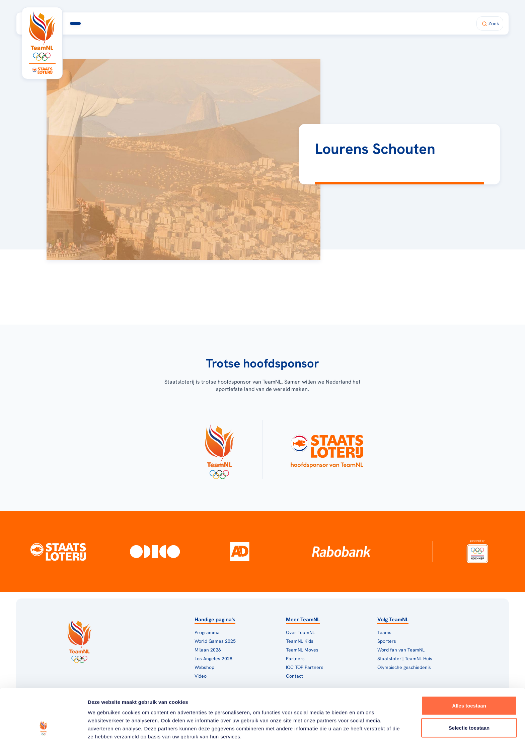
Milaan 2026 (191, 23)
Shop (330, 23)
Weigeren (469, 700)
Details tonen (362, 726)
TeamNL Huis (240, 23)
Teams (384, 632)
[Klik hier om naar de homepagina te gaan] (42, 36)
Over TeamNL (300, 632)
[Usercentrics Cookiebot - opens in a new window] (43, 726)
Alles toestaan (469, 656)
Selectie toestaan (469, 678)
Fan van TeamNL (291, 23)
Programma (144, 23)
